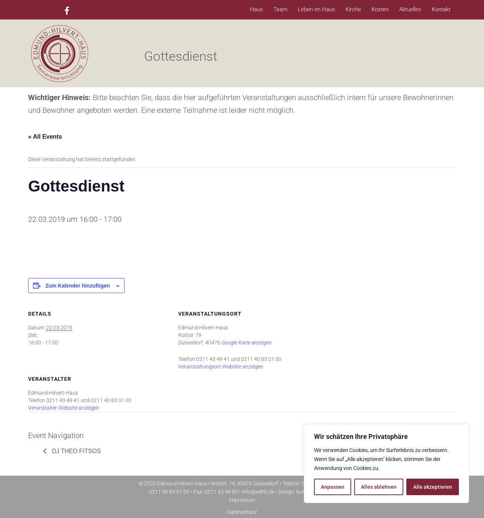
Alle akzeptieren (432, 487)
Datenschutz (242, 512)
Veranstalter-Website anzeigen (63, 408)
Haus (256, 9)
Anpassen (332, 487)
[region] (386, 463)
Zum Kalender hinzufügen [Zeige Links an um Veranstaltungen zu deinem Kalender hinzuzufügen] (77, 286)
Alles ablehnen (379, 487)
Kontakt (441, 9)
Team (280, 9)
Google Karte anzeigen (246, 343)
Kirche (353, 9)
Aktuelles (410, 9)
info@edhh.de (258, 492)
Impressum (242, 500)
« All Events (45, 136)
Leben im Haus (316, 9)
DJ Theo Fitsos (75, 451)
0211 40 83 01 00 (169, 492)
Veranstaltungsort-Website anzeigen (220, 367)
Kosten (380, 9)
